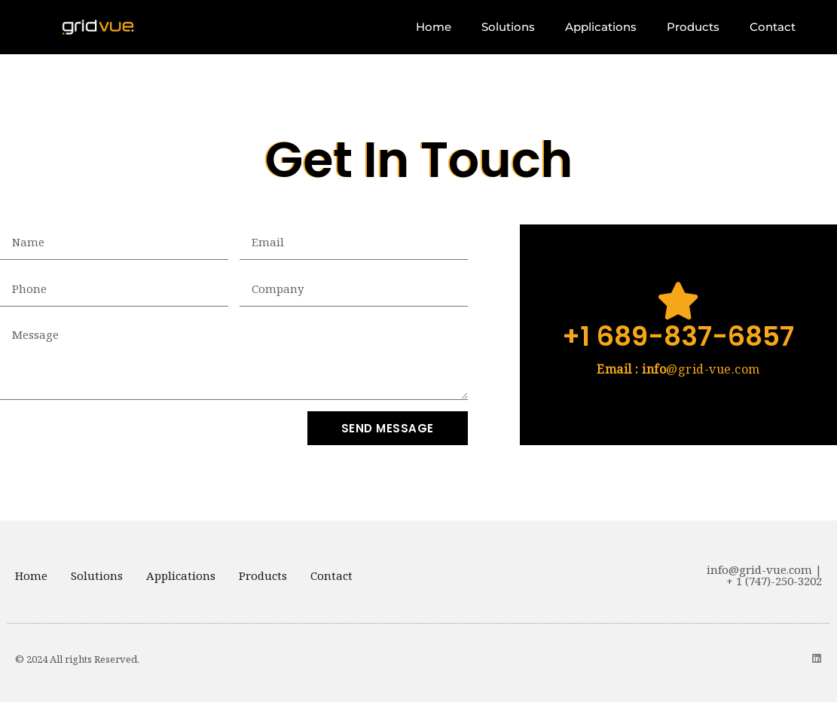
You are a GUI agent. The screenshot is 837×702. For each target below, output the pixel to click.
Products (693, 27)
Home (433, 27)
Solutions (508, 27)
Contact (773, 27)
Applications (601, 27)
